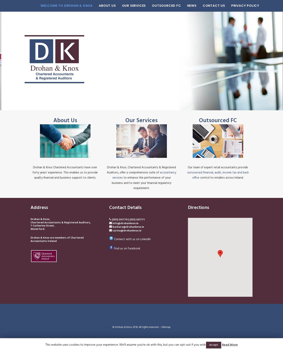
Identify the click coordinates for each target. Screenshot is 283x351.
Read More (230, 344)
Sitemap (166, 327)
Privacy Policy (245, 5)
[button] (220, 253)
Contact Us (214, 5)
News (192, 5)
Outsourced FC (166, 5)
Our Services (134, 5)
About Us (107, 5)
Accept (213, 345)
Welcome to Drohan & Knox (67, 5)
